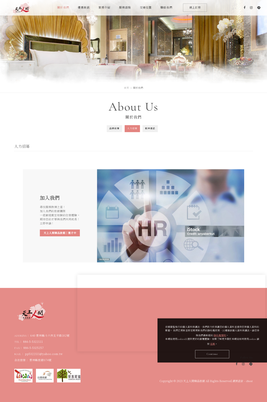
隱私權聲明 (224, 334)
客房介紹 (104, 7)
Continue (213, 353)
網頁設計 (238, 382)
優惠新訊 (84, 7)
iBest (249, 382)
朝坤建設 (150, 128)
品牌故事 (114, 128)
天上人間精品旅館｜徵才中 (60, 233)
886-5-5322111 (33, 342)
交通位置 (146, 7)
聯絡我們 (166, 7)
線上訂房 (195, 7)
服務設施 (125, 7)
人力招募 (132, 128)
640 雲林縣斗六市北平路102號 (50, 336)
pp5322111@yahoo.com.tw (44, 355)
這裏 (215, 343)
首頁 (126, 88)
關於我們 (63, 7)
